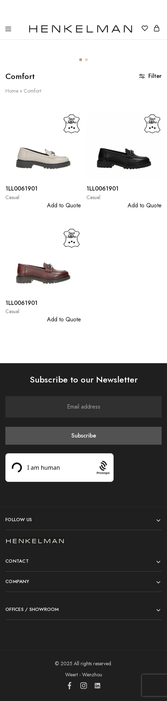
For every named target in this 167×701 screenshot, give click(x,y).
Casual (12, 197)
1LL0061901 (21, 188)
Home (11, 90)
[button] (80, 59)
